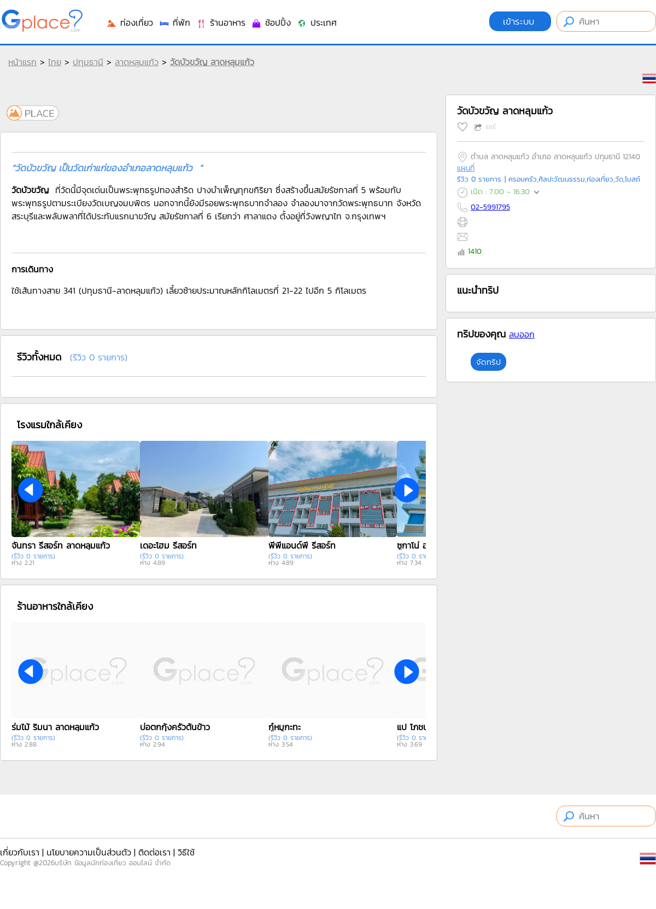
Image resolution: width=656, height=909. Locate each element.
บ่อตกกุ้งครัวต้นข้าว (175, 726)
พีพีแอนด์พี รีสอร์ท (302, 545)
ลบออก (522, 334)
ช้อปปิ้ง (271, 22)
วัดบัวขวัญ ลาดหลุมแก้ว (212, 61)
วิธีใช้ (186, 852)
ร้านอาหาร (220, 22)
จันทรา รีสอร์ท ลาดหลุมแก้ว (60, 545)
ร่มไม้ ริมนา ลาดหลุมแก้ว (55, 726)
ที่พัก (174, 22)
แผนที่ (466, 168)
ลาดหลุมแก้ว (137, 61)
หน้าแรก (22, 61)
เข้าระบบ (520, 21)
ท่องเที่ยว (129, 22)
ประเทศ (316, 22)
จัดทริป (488, 362)
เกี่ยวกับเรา (19, 852)
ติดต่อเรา (154, 852)
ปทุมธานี (88, 61)
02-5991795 (490, 207)
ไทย (54, 61)
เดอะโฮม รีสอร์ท (168, 545)
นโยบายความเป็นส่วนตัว (88, 852)
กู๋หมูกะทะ (284, 726)
